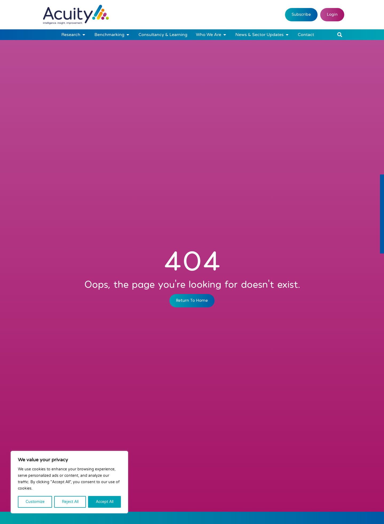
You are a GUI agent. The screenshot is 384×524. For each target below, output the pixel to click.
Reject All (70, 501)
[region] (69, 482)
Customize (35, 501)
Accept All (104, 501)
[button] (339, 34)
